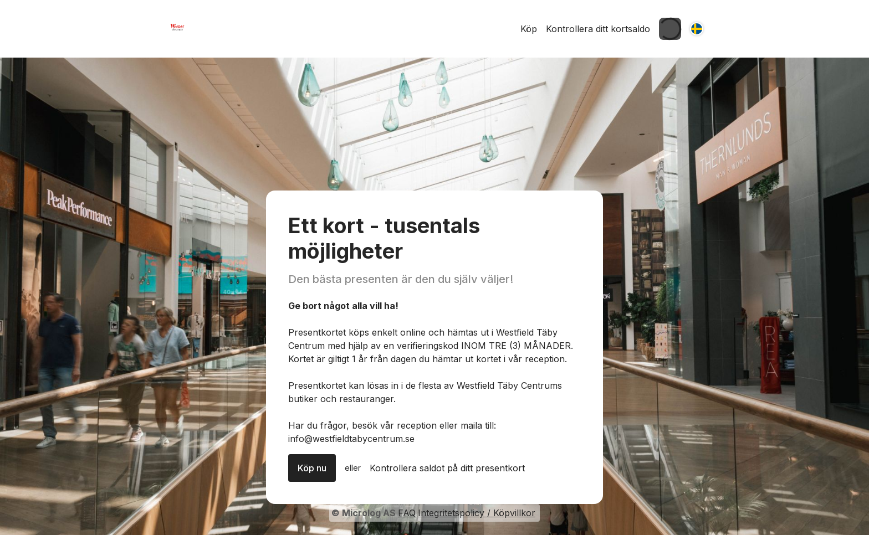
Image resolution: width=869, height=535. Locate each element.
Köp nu (312, 468)
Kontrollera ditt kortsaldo (598, 28)
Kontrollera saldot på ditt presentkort (447, 468)
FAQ (407, 512)
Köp (528, 28)
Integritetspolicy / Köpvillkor (476, 512)
